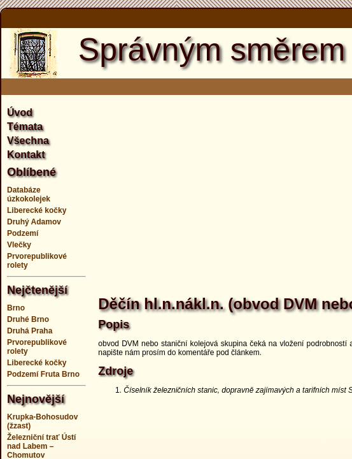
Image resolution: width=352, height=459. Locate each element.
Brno (16, 307)
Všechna (28, 140)
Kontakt (26, 154)
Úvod (19, 112)
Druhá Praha (29, 330)
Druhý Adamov (34, 221)
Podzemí (22, 233)
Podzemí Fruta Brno (43, 374)
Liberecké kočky (36, 210)
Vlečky (19, 244)
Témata (25, 126)
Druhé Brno (28, 319)
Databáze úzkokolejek (28, 194)
